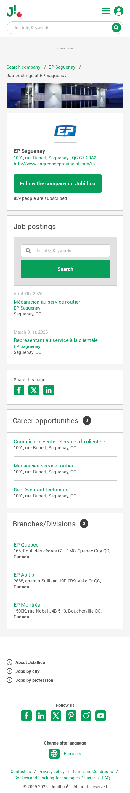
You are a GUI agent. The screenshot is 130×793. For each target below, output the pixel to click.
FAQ (106, 778)
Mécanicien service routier (43, 465)
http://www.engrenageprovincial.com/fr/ (55, 164)
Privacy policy (51, 771)
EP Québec (26, 544)
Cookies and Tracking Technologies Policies (54, 778)
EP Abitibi (25, 574)
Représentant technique (41, 489)
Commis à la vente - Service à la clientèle (59, 441)
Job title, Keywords (65, 27)
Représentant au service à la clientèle (56, 340)
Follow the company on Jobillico (57, 183)
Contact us (21, 771)
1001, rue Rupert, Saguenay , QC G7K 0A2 (55, 158)
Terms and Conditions (93, 771)
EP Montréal (27, 604)
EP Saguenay (27, 308)
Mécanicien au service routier (47, 302)
